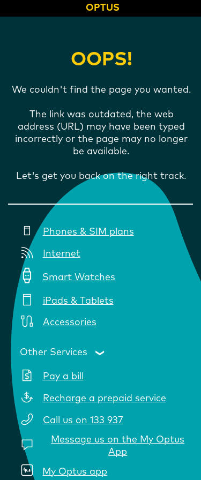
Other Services (53, 352)
